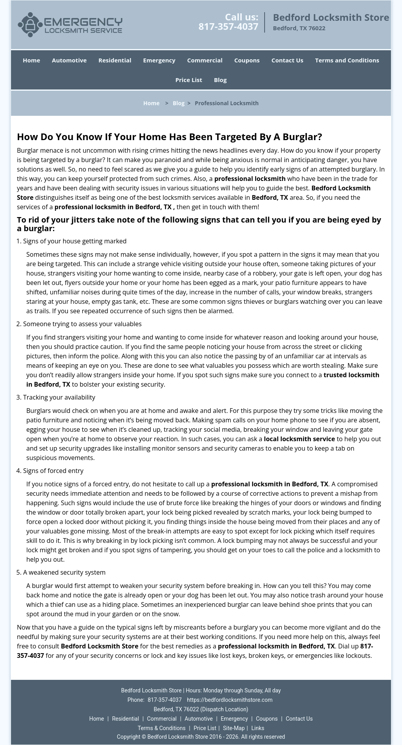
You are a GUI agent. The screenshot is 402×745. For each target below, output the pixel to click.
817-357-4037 (229, 26)
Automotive (69, 60)
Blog (220, 80)
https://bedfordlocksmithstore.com (229, 700)
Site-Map (234, 728)
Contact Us (287, 60)
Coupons (247, 60)
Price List (188, 80)
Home (31, 60)
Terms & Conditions (162, 728)
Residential (115, 60)
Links (257, 728)
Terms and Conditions (347, 60)
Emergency (159, 60)
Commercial (205, 60)
